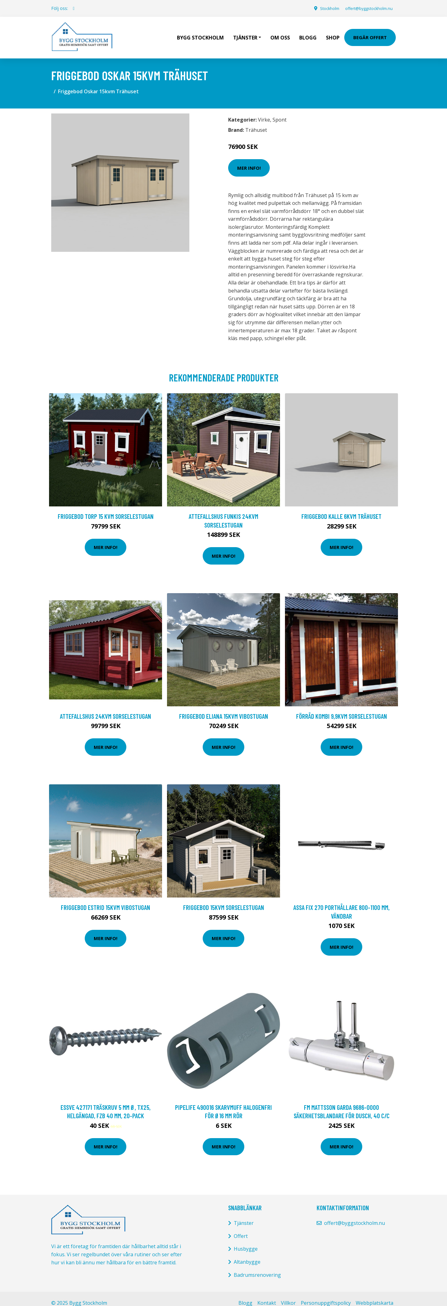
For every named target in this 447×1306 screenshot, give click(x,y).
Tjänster (244, 1214)
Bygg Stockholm (200, 33)
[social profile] (73, 8)
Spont (280, 111)
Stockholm (321, 8)
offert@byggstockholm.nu (365, 8)
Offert (241, 1227)
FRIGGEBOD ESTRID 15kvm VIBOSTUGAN (105, 898)
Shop (333, 33)
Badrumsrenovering (257, 1265)
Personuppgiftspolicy (326, 1294)
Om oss (280, 33)
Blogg (308, 33)
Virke (264, 111)
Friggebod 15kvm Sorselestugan (223, 898)
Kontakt (266, 1294)
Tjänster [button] (245, 33)
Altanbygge (247, 1253)
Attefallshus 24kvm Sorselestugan (105, 707)
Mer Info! (249, 159)
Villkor (288, 1294)
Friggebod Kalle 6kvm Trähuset (341, 507)
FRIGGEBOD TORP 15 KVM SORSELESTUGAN (106, 507)
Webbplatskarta (374, 1294)
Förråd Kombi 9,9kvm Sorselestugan (341, 707)
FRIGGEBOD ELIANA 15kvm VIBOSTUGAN (223, 707)
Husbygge (246, 1240)
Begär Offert (370, 33)
